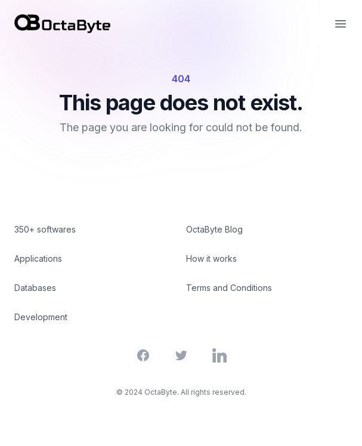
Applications (38, 258)
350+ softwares (45, 229)
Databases (35, 288)
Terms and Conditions (229, 288)
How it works (211, 258)
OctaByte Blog (214, 229)
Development (40, 317)
